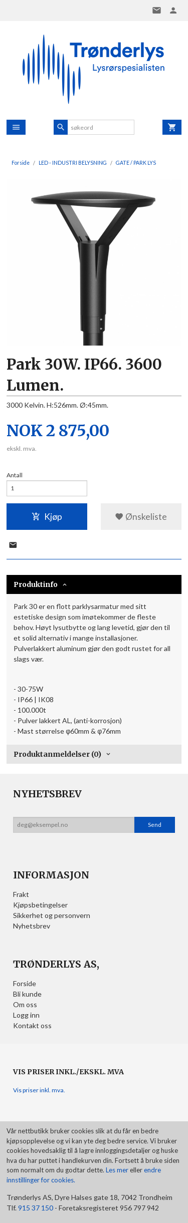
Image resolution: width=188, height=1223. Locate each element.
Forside (21, 163)
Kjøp (47, 516)
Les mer (118, 1170)
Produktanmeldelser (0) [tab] (57, 754)
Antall (15, 475)
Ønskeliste (141, 516)
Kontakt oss (32, 1025)
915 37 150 (35, 1207)
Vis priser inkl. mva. (39, 1090)
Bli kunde (27, 994)
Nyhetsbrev (31, 926)
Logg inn (26, 1015)
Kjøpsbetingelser (40, 904)
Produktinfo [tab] (36, 584)
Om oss (25, 1004)
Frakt (21, 894)
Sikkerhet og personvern (51, 915)
